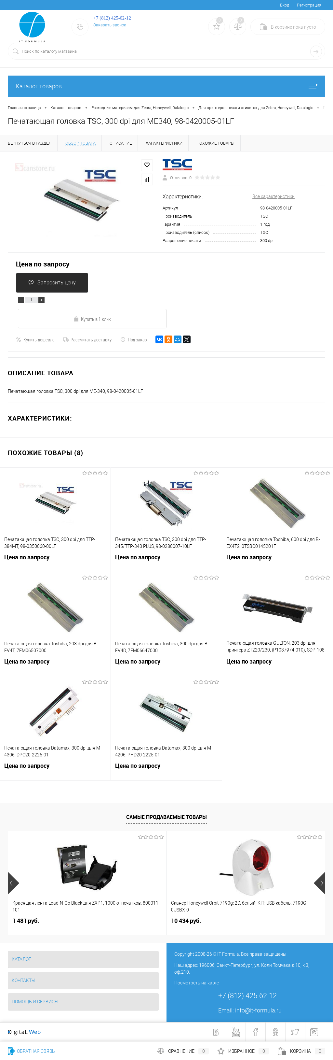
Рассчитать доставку (87, 339)
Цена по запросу (43, 264)
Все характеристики (273, 196)
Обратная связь (31, 1051)
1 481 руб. (25, 920)
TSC (264, 216)
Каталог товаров (166, 86)
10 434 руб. (133, 920)
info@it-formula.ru (258, 1010)
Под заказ (133, 339)
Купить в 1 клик (92, 319)
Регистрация (309, 5)
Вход (284, 5)
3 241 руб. (237, 920)
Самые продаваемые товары (166, 817)
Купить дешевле (35, 339)
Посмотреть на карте (196, 982)
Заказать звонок (109, 24)
